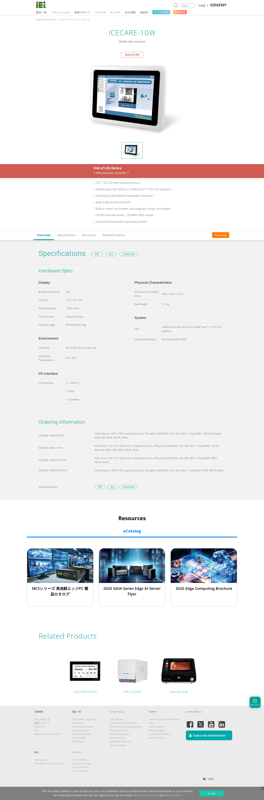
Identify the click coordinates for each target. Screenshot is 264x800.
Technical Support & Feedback (164, 719)
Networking (77, 722)
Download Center (80, 767)
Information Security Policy (47, 734)
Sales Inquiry (40, 759)
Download (221, 235)
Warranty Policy (156, 737)
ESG (36, 730)
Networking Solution (120, 734)
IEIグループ (39, 726)
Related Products (114, 235)
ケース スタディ (80, 759)
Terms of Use (172, 795)
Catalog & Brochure (81, 763)
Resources (89, 235)
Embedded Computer (82, 726)
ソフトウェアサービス (160, 734)
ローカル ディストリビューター (49, 763)
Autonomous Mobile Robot (123, 722)
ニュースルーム (80, 770)
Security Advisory (157, 726)
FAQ (151, 722)
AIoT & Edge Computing (83, 719)
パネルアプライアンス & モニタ (74, 19)
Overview (44, 235)
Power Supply (79, 737)
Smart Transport (118, 745)
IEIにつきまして (42, 719)
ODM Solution (117, 719)
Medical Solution (118, 737)
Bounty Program (157, 730)
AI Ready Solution (118, 730)
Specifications (66, 235)
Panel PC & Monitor (81, 734)
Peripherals (78, 741)
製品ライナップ (42, 722)
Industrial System (80, 730)
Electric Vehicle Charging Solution (126, 726)
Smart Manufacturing (120, 741)
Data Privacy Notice (146, 795)
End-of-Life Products (46, 19)
